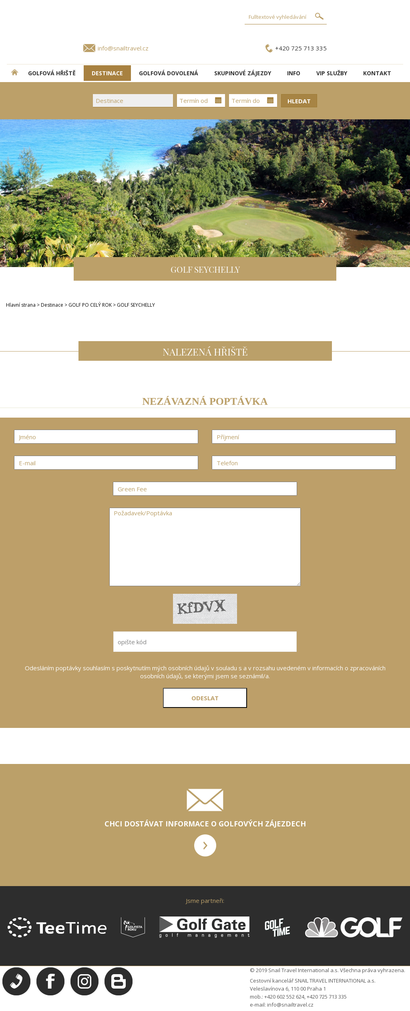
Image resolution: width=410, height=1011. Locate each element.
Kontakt (377, 73)
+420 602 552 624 (284, 996)
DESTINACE (107, 73)
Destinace (52, 304)
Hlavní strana (21, 304)
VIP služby (331, 73)
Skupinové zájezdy (242, 73)
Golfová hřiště (52, 73)
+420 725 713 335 (301, 48)
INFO (293, 73)
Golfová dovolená (168, 73)
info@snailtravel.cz (123, 48)
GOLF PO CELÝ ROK (90, 304)
